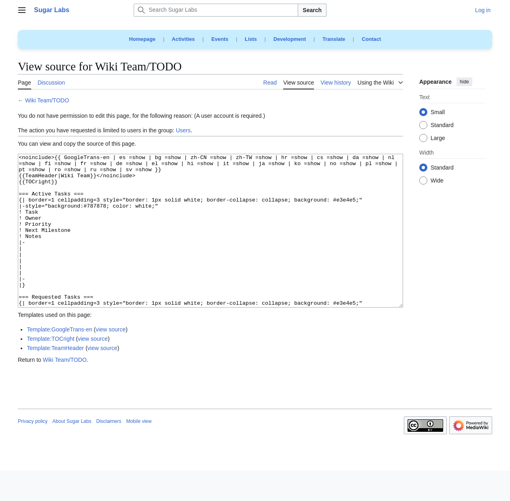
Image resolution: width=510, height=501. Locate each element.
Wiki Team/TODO (47, 100)
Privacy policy (32, 451)
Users (183, 130)
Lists (251, 39)
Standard (442, 125)
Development (289, 39)
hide (464, 82)
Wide (437, 181)
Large (438, 138)
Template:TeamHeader (55, 378)
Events (219, 39)
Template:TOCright (50, 369)
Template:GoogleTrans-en (59, 360)
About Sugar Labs (71, 451)
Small (438, 112)
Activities (183, 39)
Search (312, 10)
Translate (333, 39)
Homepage (142, 39)
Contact (371, 39)
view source (111, 360)
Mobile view (139, 451)
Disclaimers (108, 451)
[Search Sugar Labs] (216, 10)
